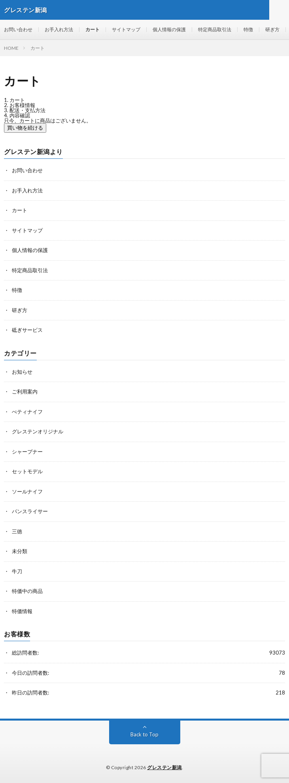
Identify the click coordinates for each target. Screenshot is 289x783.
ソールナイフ (27, 491)
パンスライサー (30, 511)
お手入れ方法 (59, 29)
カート (92, 29)
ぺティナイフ (27, 411)
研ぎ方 (272, 29)
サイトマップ (126, 29)
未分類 (19, 551)
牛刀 (17, 571)
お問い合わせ (18, 29)
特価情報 (22, 611)
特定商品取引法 (214, 29)
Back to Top (144, 734)
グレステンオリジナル (37, 431)
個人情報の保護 (169, 29)
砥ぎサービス (27, 330)
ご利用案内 (25, 391)
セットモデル (27, 471)
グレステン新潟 (164, 767)
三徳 (17, 531)
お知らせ (22, 372)
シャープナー (27, 451)
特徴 (248, 29)
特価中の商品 (27, 591)
